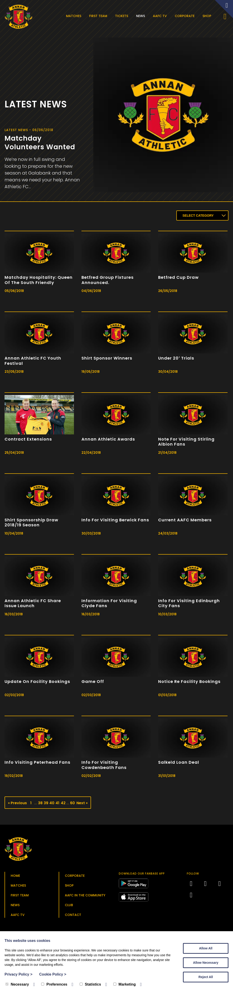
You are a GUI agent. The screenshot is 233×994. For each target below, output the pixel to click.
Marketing (124, 984)
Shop (207, 16)
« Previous (17, 804)
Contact (73, 916)
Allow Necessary (205, 962)
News (141, 16)
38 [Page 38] (40, 804)
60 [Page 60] (72, 804)
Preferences (54, 984)
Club (69, 906)
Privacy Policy (18, 974)
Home (15, 877)
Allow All (206, 948)
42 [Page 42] (63, 804)
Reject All (205, 977)
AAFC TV (161, 16)
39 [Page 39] (46, 804)
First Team (99, 16)
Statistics (90, 984)
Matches (74, 16)
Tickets (122, 16)
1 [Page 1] (31, 804)
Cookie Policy (52, 974)
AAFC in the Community (85, 896)
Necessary (17, 984)
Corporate (185, 16)
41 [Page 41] (57, 804)
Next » (82, 804)
